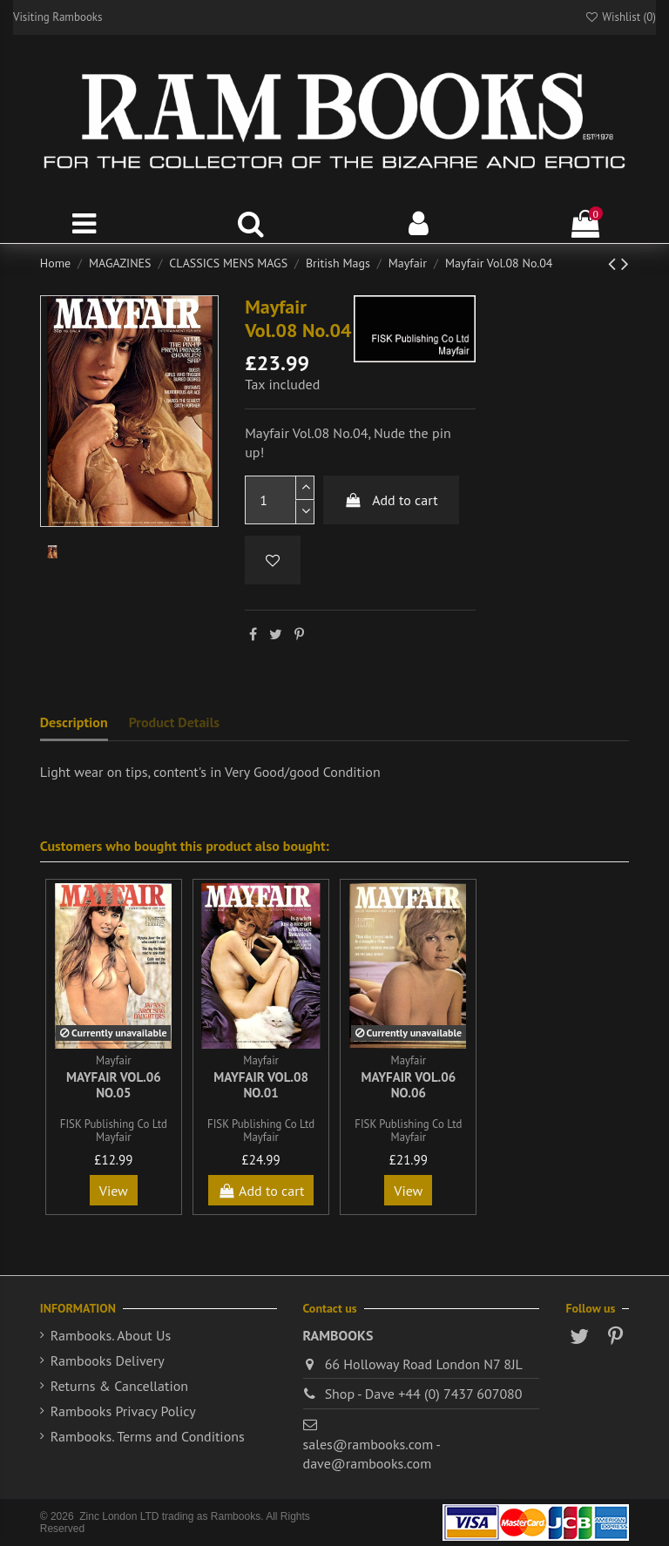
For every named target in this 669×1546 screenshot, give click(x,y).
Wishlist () (620, 17)
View (113, 1190)
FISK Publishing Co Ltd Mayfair (113, 1130)
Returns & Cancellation (119, 1385)
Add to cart (391, 500)
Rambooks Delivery (108, 1360)
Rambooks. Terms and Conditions (148, 1436)
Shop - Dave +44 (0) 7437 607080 (424, 1393)
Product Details (174, 722)
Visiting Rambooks (58, 17)
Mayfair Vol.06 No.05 (113, 1085)
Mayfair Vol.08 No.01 (260, 1085)
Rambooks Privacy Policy (123, 1411)
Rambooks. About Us (111, 1335)
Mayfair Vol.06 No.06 (408, 1085)
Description (74, 722)
